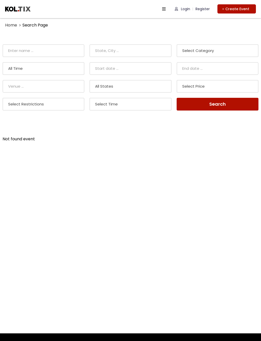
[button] (236, 8)
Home (11, 25)
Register (202, 8)
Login (182, 8)
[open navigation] (164, 9)
